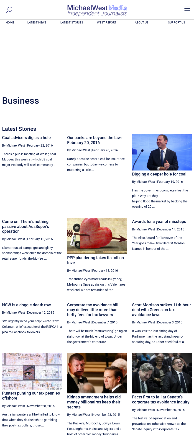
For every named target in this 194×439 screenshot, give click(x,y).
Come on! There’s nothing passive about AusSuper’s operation (25, 164)
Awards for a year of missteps (159, 159)
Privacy (183, 436)
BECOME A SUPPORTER (171, 410)
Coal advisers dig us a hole (26, 75)
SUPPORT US (176, 22)
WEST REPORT (106, 22)
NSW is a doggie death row (26, 242)
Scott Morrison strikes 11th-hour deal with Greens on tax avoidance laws (161, 247)
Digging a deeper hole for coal (159, 112)
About (159, 436)
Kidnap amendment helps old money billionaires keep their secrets (94, 340)
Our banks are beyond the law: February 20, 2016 (94, 78)
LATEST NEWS (36, 22)
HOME (10, 22)
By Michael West (13, 83)
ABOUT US (141, 22)
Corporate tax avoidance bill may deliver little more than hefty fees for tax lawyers (92, 247)
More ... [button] (179, 392)
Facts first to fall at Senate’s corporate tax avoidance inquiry (160, 337)
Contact (171, 436)
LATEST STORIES (71, 22)
